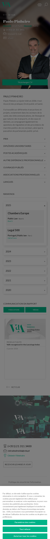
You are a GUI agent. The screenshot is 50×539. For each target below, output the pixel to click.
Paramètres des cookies (25, 525)
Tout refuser (25, 532)
